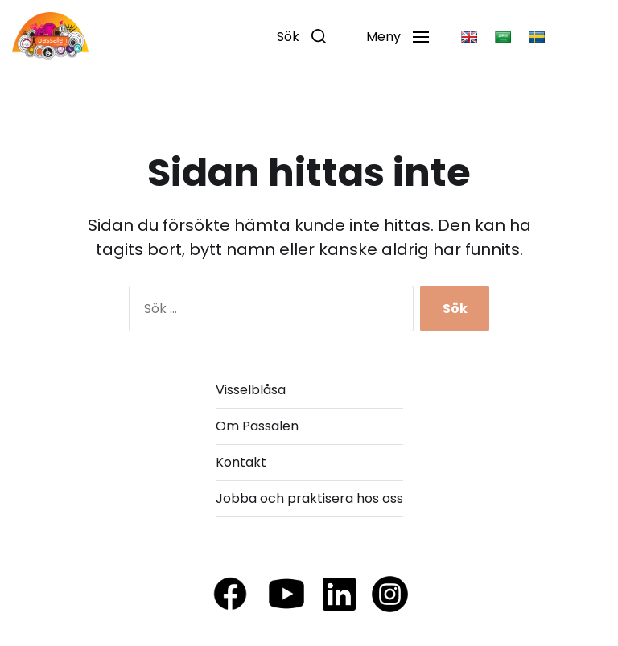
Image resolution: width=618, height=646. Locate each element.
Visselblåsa (251, 390)
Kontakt (241, 462)
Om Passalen (257, 426)
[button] (301, 36)
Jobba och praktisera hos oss (309, 498)
